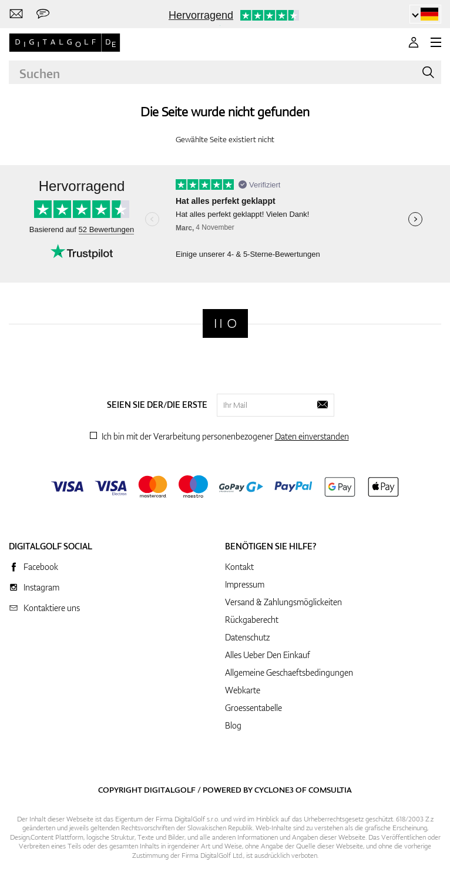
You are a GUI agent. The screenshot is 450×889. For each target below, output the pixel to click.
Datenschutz (247, 637)
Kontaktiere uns (51, 607)
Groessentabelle (253, 707)
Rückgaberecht (251, 619)
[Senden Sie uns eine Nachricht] (43, 14)
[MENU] (436, 42)
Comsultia (330, 789)
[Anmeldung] (413, 42)
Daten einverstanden (312, 436)
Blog (233, 725)
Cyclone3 (274, 789)
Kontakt (239, 566)
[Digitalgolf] (225, 323)
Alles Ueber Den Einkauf (267, 654)
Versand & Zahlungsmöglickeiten (283, 602)
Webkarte (242, 690)
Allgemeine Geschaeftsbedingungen (289, 672)
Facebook (40, 566)
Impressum (244, 584)
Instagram (41, 587)
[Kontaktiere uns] (16, 14)
